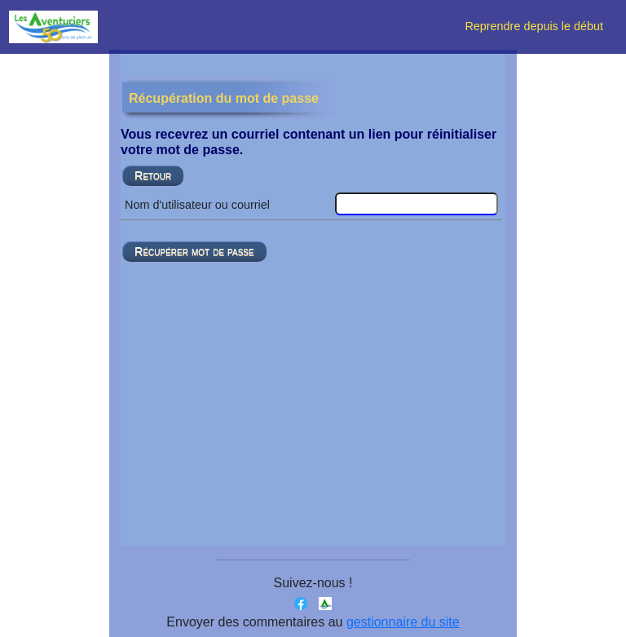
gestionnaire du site (403, 622)
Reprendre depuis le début (539, 26)
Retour (152, 175)
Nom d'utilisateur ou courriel (197, 204)
